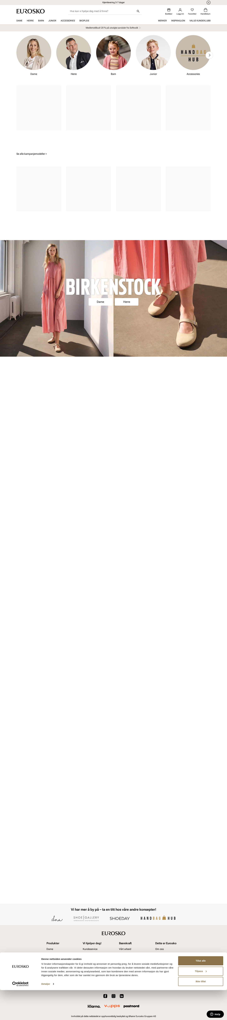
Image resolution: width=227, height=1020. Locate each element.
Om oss (159, 970)
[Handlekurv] (205, 11)
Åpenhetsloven (127, 981)
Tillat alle (201, 990)
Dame (19, 20)
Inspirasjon (178, 20)
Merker (162, 20)
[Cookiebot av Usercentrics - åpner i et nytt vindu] (20, 1013)
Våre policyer (126, 976)
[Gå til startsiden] (30, 11)
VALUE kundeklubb (200, 20)
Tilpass (201, 1001)
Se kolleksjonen (113, 802)
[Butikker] (168, 11)
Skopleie (84, 20)
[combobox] (102, 11)
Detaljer (45, 1013)
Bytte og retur (90, 976)
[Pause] (208, 2)
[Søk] (138, 11)
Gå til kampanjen (113, 218)
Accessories (68, 20)
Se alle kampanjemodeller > (31, 313)
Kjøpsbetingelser (92, 981)
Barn (41, 20)
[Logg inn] (180, 11)
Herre (30, 20)
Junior (52, 20)
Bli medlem (113, 911)
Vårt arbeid (125, 970)
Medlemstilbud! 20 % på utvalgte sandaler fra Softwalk (113, 27)
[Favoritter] (192, 11)
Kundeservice (90, 970)
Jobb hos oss (162, 981)
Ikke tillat (201, 1011)
